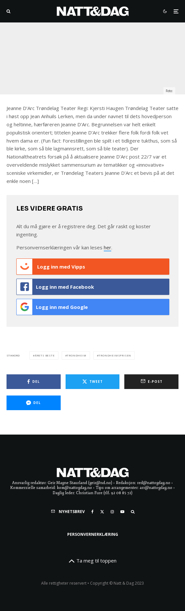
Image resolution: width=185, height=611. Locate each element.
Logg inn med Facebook (55, 287)
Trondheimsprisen (115, 355)
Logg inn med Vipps (51, 266)
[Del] (34, 381)
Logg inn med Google (52, 307)
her (107, 247)
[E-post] (151, 381)
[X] (102, 512)
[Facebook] (92, 512)
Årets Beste (45, 355)
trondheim (76, 355)
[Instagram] (112, 512)
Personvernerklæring (92, 534)
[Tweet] (93, 381)
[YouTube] (122, 512)
